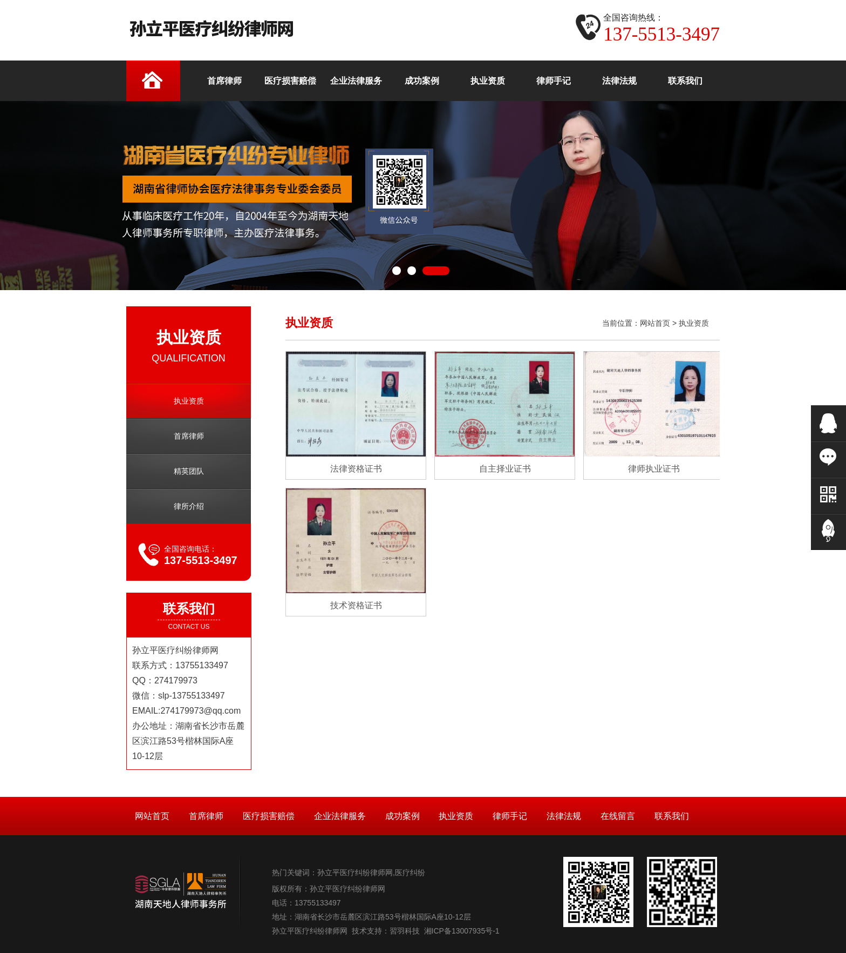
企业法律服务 (340, 816)
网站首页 (655, 323)
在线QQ (828, 423)
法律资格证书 (356, 468)
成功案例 (402, 816)
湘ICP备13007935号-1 (462, 931)
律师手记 (510, 816)
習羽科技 (405, 931)
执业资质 (189, 401)
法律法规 (564, 816)
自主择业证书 (505, 468)
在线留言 (618, 816)
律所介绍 (189, 506)
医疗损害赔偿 (269, 816)
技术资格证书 (356, 605)
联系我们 (671, 816)
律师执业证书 (654, 468)
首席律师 (189, 436)
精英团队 (189, 471)
